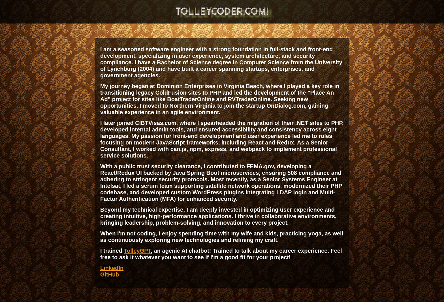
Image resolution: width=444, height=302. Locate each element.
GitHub (109, 274)
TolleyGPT (137, 251)
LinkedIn (111, 268)
